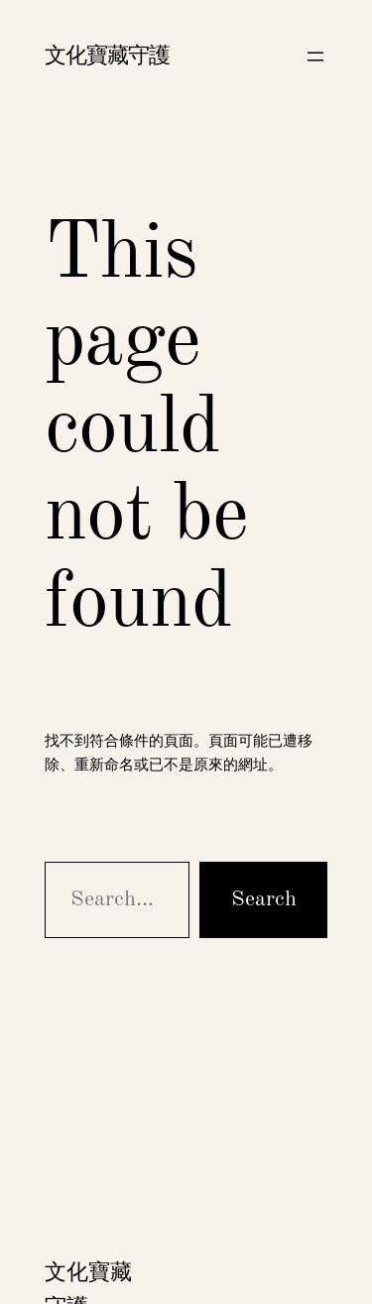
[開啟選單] (315, 56)
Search (264, 899)
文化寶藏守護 (107, 56)
